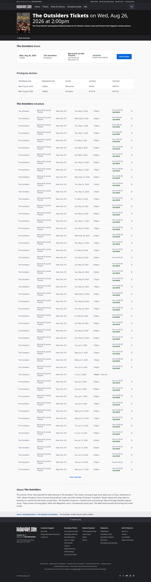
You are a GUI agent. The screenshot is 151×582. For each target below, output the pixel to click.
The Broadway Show (107, 2)
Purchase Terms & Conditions (75, 564)
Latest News (86, 534)
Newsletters (105, 531)
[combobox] (122, 6)
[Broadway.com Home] (24, 6)
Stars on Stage (69, 540)
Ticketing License (106, 564)
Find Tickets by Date (71, 531)
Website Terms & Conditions (57, 564)
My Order (94, 2)
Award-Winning (69, 549)
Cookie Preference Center (61, 566)
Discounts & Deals (70, 555)
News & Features (58, 7)
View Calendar (75, 477)
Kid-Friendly (68, 543)
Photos (84, 540)
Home (19, 514)
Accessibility (126, 537)
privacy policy (77, 569)
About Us (125, 531)
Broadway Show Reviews (109, 543)
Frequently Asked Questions (50, 534)
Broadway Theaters (107, 537)
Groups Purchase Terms (93, 564)
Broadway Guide (74, 7)
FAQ (85, 7)
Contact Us (21, 535)
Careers (124, 534)
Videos (84, 537)
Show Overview (23, 38)
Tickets (46, 7)
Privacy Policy (44, 564)
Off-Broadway (69, 552)
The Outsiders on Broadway (47, 514)
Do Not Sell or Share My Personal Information (83, 566)
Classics (67, 546)
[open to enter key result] (131, 6)
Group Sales (129, 2)
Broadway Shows (28, 514)
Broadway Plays (69, 537)
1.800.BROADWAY (29, 2)
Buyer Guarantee (127, 540)
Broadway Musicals (71, 534)
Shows (37, 7)
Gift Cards (120, 2)
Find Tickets (124, 56)
